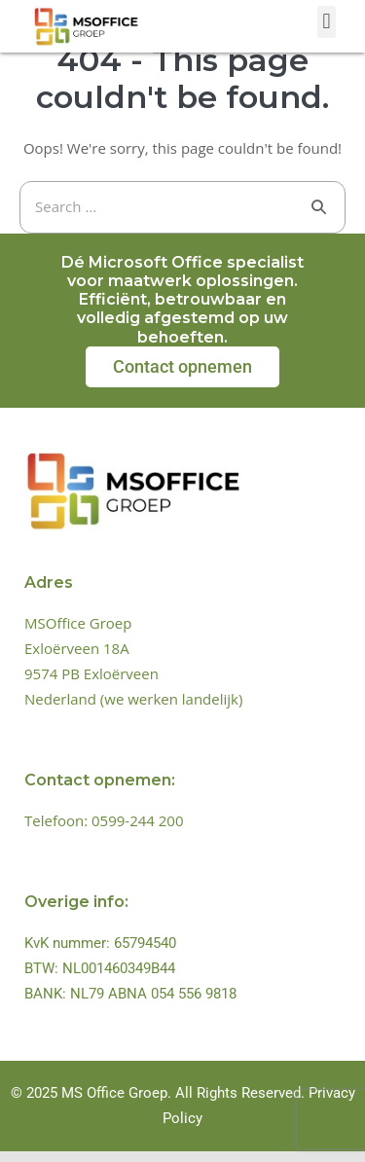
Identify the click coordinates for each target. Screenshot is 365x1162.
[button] (326, 22)
